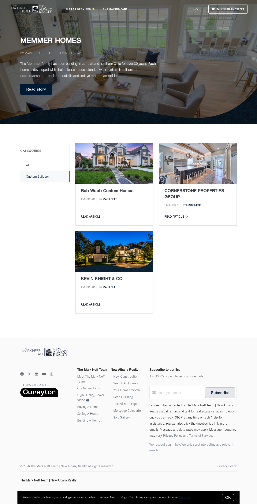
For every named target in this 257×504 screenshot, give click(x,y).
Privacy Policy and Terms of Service (187, 435)
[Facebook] (22, 374)
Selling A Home (87, 413)
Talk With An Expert (126, 403)
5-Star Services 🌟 (80, 9)
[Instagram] (51, 374)
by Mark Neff (30, 53)
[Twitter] (29, 374)
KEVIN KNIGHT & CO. (102, 278)
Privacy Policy (227, 466)
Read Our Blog (123, 397)
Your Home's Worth (126, 390)
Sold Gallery (121, 417)
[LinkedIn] (36, 374)
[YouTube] (44, 374)
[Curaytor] (39, 396)
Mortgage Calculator (127, 410)
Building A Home (88, 420)
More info (184, 497)
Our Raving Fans (115, 9)
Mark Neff (110, 199)
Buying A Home (88, 406)
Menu (193, 9)
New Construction (125, 376)
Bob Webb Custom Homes (107, 191)
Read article (92, 216)
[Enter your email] (180, 392)
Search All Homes (125, 383)
